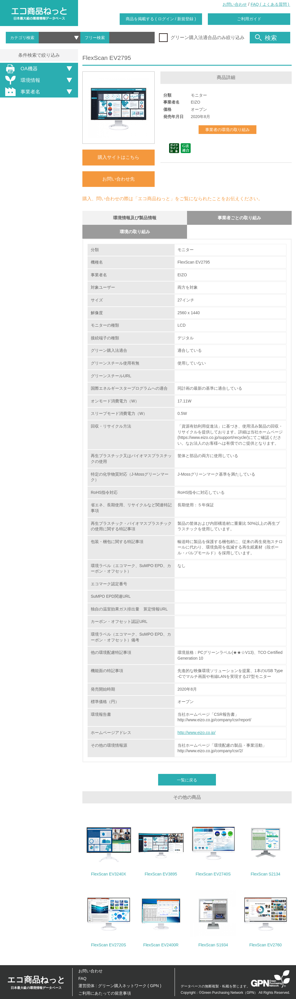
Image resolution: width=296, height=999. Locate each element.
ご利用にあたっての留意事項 (104, 993)
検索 (266, 37)
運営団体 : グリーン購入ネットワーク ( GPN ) (119, 985)
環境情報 (21, 80)
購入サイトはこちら (118, 157)
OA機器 (20, 68)
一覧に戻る (187, 781)
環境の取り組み (135, 232)
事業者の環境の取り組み (227, 129)
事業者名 (21, 91)
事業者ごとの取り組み (239, 218)
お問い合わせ (235, 4)
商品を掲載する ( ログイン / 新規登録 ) (161, 18)
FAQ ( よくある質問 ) (270, 4)
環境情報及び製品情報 (135, 218)
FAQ (82, 978)
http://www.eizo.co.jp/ (196, 733)
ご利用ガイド (249, 18)
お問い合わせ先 (118, 178)
